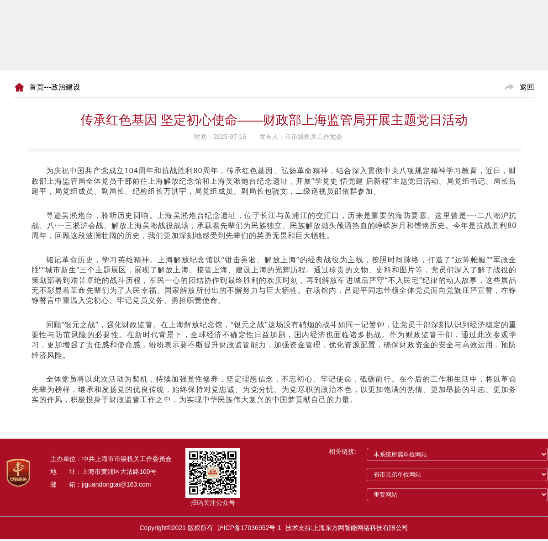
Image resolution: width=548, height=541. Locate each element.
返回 (527, 87)
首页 (36, 87)
